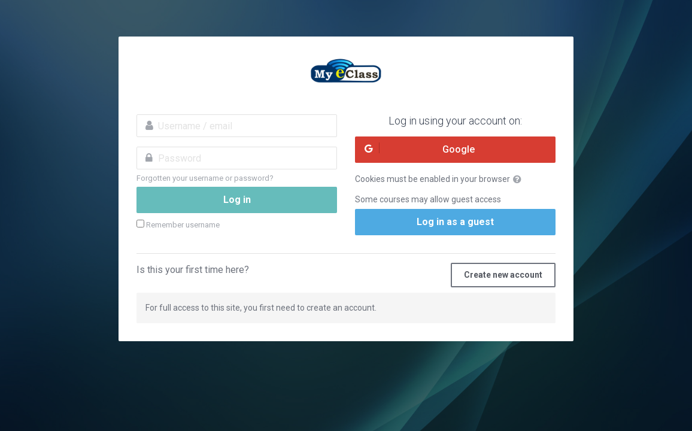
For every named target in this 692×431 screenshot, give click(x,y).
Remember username (183, 224)
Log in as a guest (455, 221)
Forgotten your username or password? (205, 178)
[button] (519, 179)
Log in (237, 199)
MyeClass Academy (346, 72)
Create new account (503, 275)
